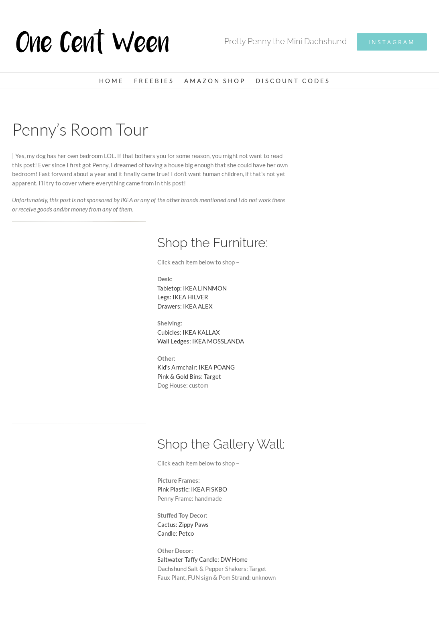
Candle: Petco (175, 533)
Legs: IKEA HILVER (182, 297)
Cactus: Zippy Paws (183, 524)
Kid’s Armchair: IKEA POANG (196, 367)
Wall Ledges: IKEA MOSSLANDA (200, 341)
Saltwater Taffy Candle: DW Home (202, 559)
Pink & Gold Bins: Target (189, 376)
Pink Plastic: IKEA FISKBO (192, 489)
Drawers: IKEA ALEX (185, 306)
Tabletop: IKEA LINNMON (192, 288)
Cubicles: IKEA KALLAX (188, 332)
